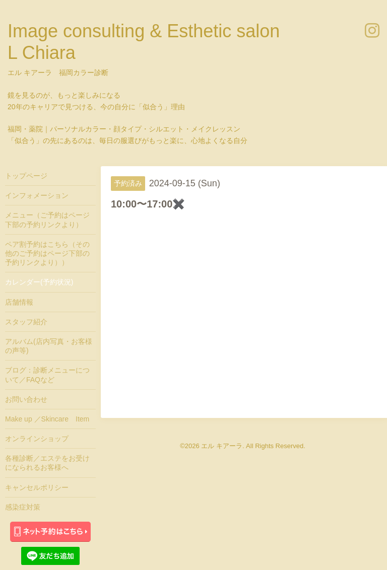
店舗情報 (19, 302)
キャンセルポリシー (37, 487)
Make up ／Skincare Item (47, 419)
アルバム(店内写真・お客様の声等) (48, 345)
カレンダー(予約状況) (39, 282)
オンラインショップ (37, 439)
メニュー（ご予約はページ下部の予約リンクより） (47, 219)
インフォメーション (37, 195)
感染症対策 (22, 507)
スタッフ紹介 (26, 322)
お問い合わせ (26, 399)
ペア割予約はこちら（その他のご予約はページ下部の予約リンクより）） (47, 253)
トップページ (26, 176)
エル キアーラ (221, 446)
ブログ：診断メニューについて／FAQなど (47, 374)
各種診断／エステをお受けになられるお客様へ (47, 462)
